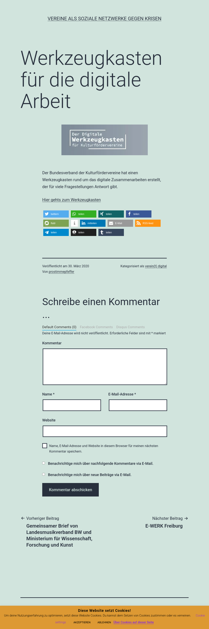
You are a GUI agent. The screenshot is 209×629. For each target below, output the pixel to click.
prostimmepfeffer (61, 272)
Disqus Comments (130, 327)
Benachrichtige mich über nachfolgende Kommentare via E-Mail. (100, 463)
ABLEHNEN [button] (104, 622)
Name (48, 394)
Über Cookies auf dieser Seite (133, 622)
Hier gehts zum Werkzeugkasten (71, 199)
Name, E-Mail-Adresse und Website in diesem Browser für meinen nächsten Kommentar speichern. (103, 448)
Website (49, 420)
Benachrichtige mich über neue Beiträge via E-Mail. (89, 475)
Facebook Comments (96, 327)
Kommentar (51, 343)
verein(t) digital (156, 266)
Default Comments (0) (59, 327)
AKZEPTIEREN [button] (81, 622)
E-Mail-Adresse (122, 394)
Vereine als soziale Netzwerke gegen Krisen (104, 18)
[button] (56, 214)
